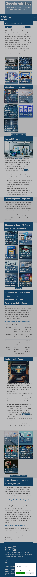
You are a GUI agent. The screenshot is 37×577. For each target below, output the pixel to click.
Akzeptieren (21, 573)
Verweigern (30, 573)
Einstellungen (28, 570)
